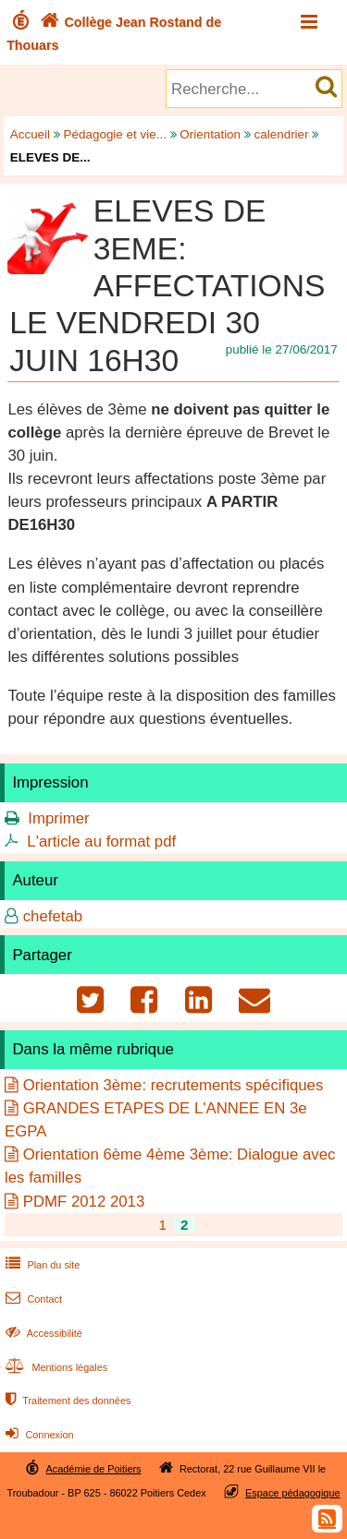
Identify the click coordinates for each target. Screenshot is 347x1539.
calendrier (281, 134)
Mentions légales (54, 1367)
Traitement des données (66, 1400)
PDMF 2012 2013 (84, 1201)
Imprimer (58, 818)
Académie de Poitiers (93, 1468)
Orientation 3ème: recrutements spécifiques (173, 1085)
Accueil (30, 134)
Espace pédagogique (293, 1492)
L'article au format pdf (101, 841)
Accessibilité (42, 1333)
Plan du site (41, 1264)
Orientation (210, 134)
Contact (32, 1299)
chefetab (52, 916)
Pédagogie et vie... (115, 134)
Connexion (37, 1434)
